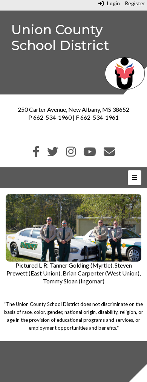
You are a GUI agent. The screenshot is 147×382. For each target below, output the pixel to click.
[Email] (109, 153)
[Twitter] (52, 153)
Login (109, 3)
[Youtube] (90, 153)
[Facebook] (36, 153)
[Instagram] (71, 153)
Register (135, 3)
